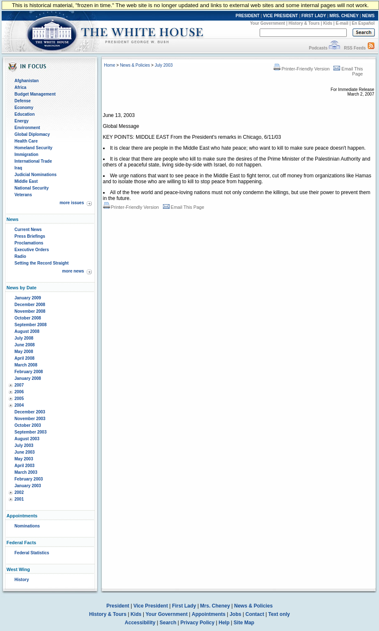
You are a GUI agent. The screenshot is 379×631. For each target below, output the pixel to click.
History (22, 579)
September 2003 (31, 432)
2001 (19, 499)
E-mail (342, 23)
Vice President (150, 606)
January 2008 (28, 378)
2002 (19, 492)
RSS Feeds (355, 48)
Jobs (235, 614)
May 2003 (24, 459)
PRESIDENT (247, 15)
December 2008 (30, 304)
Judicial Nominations (36, 174)
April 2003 (25, 465)
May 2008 (24, 351)
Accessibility (140, 623)
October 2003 (28, 425)
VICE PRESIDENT (280, 15)
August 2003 (27, 438)
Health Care (26, 141)
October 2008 (28, 318)
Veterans (23, 194)
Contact (254, 614)
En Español (363, 23)
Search (168, 623)
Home (109, 65)
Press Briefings (30, 236)
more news (73, 271)
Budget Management (35, 94)
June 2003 (25, 452)
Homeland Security (34, 147)
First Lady (184, 606)
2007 (19, 385)
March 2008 (26, 365)
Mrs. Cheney (215, 606)
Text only (279, 614)
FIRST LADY (314, 15)
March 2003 (26, 472)
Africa (20, 87)
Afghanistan (27, 80)
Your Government (267, 23)
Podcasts (318, 48)
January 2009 (28, 298)
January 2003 (28, 485)
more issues (71, 202)
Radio (20, 256)
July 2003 (24, 445)
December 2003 (30, 412)
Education (25, 114)
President (117, 606)
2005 (19, 398)
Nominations (27, 526)
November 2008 (30, 311)
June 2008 (25, 345)
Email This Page (183, 207)
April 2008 (25, 358)
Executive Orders (32, 249)
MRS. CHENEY (344, 15)
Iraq (18, 168)
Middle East (26, 181)
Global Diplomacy (32, 134)
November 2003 (30, 418)
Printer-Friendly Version (301, 68)
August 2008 (27, 331)
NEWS (368, 15)
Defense (23, 101)
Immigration (27, 154)
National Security (32, 188)
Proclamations (29, 243)
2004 (19, 405)
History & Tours (304, 23)
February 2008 (29, 371)
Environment (27, 127)
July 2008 (24, 338)
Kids (328, 23)
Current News (28, 229)
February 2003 (29, 479)
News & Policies (135, 65)
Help (224, 623)
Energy (22, 121)
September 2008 (31, 324)
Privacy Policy (197, 623)
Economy (24, 107)
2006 (19, 392)
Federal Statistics (32, 553)
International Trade (33, 161)
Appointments (209, 614)
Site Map (244, 623)
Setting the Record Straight (42, 263)
